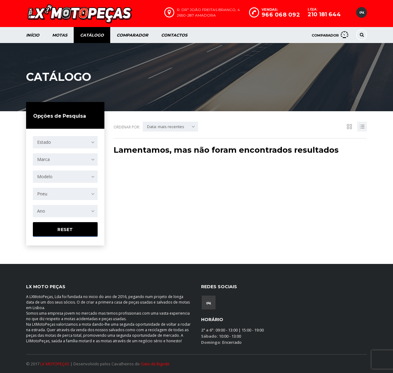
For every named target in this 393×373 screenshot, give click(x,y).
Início (32, 35)
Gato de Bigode (155, 364)
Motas (59, 35)
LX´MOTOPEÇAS (54, 364)
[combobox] (65, 142)
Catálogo (92, 35)
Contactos (174, 35)
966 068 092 (281, 14)
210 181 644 (324, 14)
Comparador (132, 35)
